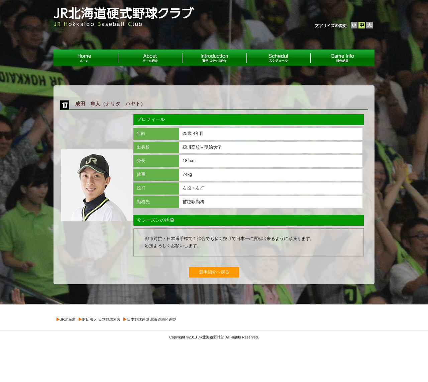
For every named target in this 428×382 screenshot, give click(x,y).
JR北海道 (68, 319)
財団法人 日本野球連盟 (101, 319)
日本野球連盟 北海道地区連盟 (151, 319)
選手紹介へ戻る (214, 272)
